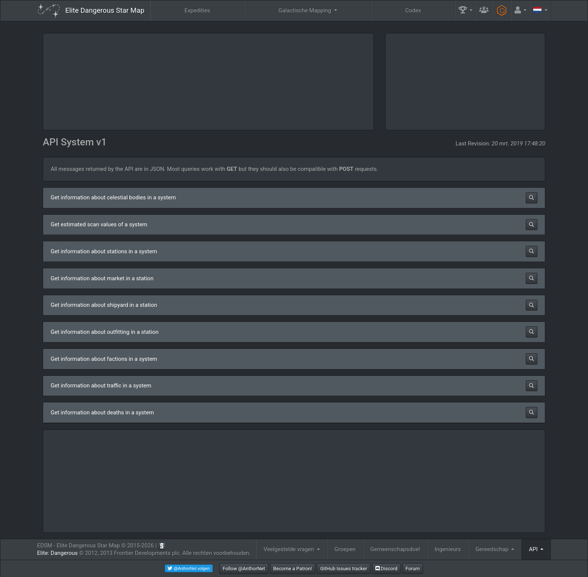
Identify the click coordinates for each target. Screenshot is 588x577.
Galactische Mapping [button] (305, 10)
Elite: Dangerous (57, 553)
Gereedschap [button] (493, 549)
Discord (386, 568)
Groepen (345, 549)
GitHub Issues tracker (343, 568)
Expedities (197, 10)
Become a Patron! (292, 568)
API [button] (534, 549)
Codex (413, 10)
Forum (413, 568)
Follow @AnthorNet (244, 568)
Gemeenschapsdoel (395, 549)
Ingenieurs (448, 549)
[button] (465, 10)
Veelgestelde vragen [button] (289, 549)
